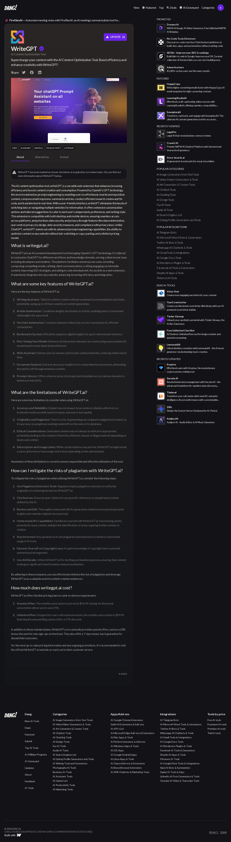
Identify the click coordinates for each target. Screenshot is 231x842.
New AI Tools (32, 721)
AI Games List (60, 780)
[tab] (20, 157)
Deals (28, 727)
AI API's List (117, 728)
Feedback (30, 781)
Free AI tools (214, 720)
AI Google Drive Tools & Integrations (180, 763)
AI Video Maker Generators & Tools (177, 179)
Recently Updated (169, 358)
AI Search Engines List (169, 215)
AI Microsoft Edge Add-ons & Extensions (132, 733)
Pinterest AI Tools (167, 278)
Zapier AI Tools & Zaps (172, 772)
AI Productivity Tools (64, 785)
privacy (213, 832)
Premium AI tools (216, 728)
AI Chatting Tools (166, 194)
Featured (29, 734)
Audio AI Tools (165, 209)
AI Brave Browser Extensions (126, 767)
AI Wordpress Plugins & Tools (173, 262)
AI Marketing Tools (63, 789)
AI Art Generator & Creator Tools (176, 184)
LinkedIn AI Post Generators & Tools (179, 776)
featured (163, 78)
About (28, 774)
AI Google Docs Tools (169, 257)
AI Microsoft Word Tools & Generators (179, 237)
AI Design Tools (165, 199)
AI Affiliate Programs (36, 754)
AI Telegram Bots (166, 232)
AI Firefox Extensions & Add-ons (128, 741)
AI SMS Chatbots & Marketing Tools (130, 772)
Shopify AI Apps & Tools (170, 273)
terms (223, 832)
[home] (10, 7)
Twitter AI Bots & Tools (170, 242)
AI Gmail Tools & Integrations (173, 252)
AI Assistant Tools (63, 776)
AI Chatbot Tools (166, 189)
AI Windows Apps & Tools (125, 746)
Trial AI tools (214, 733)
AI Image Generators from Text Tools (178, 174)
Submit (28, 741)
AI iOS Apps (117, 750)
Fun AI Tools (164, 204)
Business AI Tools (62, 772)
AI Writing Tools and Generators (70, 763)
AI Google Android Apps (124, 754)
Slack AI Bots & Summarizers (175, 767)
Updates (29, 767)
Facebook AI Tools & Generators (176, 267)
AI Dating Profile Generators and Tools (179, 220)
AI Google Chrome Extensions (127, 720)
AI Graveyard (32, 761)
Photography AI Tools (64, 767)
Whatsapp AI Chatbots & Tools (174, 247)
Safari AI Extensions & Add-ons (127, 724)
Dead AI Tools (166, 285)
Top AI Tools (31, 747)
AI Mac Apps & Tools (122, 737)
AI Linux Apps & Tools (122, 759)
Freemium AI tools (217, 724)
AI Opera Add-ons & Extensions (128, 763)
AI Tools (29, 787)
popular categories (170, 168)
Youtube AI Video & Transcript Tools (179, 780)
